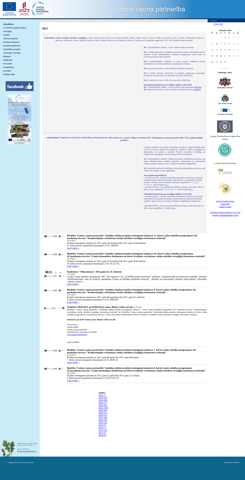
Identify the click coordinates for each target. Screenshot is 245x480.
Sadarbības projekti (11, 49)
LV (221, 24)
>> (238, 31)
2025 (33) (103, 398)
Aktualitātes (8, 24)
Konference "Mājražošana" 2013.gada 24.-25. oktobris (94, 271)
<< (212, 31)
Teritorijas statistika (12, 53)
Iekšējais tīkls (9, 74)
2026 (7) (102, 395)
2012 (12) (103, 430)
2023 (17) (103, 403)
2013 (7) (102, 428)
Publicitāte (7, 60)
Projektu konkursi (11, 42)
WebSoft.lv (236, 462)
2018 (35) (103, 415)
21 (221, 56)
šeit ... (166, 185)
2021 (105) (103, 408)
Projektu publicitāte (11, 45)
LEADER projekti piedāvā (14, 28)
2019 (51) (103, 413)
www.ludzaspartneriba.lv (77, 334)
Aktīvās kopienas (10, 38)
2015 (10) (103, 423)
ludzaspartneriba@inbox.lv (27, 451)
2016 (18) (103, 420)
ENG (216, 24)
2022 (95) (103, 405)
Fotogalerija (8, 67)
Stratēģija (7, 31)
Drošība (6, 35)
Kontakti (7, 71)
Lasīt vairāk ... (73, 248)
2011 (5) (102, 433)
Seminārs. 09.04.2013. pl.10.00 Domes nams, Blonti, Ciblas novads (100, 307)
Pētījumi (7, 56)
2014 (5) (102, 425)
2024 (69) (103, 400)
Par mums (7, 63)
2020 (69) (103, 410)
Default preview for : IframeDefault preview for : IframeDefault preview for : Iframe (92, 87)
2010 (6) (102, 435)
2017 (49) (103, 418)
